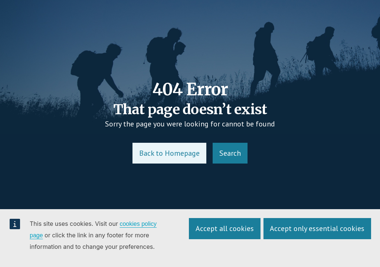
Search (230, 153)
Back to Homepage (169, 153)
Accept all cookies (225, 228)
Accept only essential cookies (317, 228)
